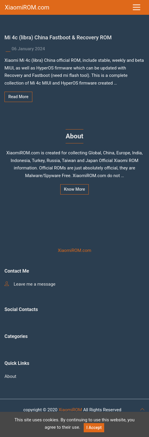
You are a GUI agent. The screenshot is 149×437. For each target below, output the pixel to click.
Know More (74, 189)
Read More (18, 96)
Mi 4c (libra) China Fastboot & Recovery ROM (58, 37)
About (10, 376)
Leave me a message (30, 284)
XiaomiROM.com (27, 7)
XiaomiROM (70, 409)
